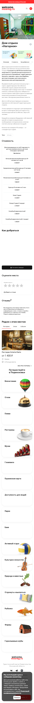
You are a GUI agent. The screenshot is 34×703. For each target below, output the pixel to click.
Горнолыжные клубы (14, 641)
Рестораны (9, 430)
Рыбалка (9, 608)
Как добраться (25, 62)
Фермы (8, 625)
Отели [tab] (15, 326)
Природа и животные (14, 576)
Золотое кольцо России (17, 2)
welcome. (17, 657)
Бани (7, 527)
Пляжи (7, 414)
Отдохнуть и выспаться (15, 592)
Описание (6, 62)
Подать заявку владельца (12, 314)
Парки (7, 511)
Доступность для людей (15, 495)
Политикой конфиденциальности (16, 692)
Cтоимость (15, 62)
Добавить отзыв (10, 292)
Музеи (7, 446)
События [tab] (23, 326)
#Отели (9, 135)
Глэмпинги (9, 462)
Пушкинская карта (13, 479)
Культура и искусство (14, 560)
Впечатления (10, 381)
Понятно (17, 697)
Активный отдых (12, 543)
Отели (7, 397)
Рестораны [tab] (6, 326)
